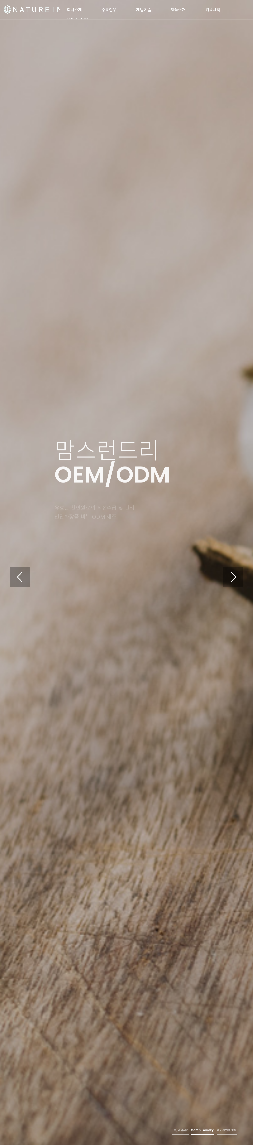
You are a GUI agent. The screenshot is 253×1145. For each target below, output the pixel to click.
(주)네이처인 (32, 10)
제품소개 (178, 8)
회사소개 (74, 8)
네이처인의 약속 (227, 1130)
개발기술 (143, 8)
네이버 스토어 (79, 18)
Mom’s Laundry (202, 1130)
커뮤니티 (212, 8)
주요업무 (109, 8)
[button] (233, 577)
